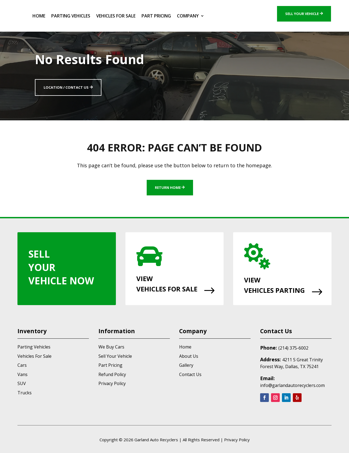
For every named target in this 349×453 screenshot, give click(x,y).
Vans (22, 374)
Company (188, 16)
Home (38, 16)
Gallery (186, 365)
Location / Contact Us (66, 87)
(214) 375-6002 (293, 348)
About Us (188, 356)
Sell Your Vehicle (302, 13)
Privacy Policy (112, 383)
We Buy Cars (111, 347)
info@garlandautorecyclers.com (292, 385)
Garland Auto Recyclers (156, 439)
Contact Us (190, 374)
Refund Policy (112, 374)
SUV (21, 383)
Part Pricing (156, 16)
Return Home (168, 187)
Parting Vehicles (70, 16)
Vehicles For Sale (116, 16)
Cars (22, 365)
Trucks (24, 393)
